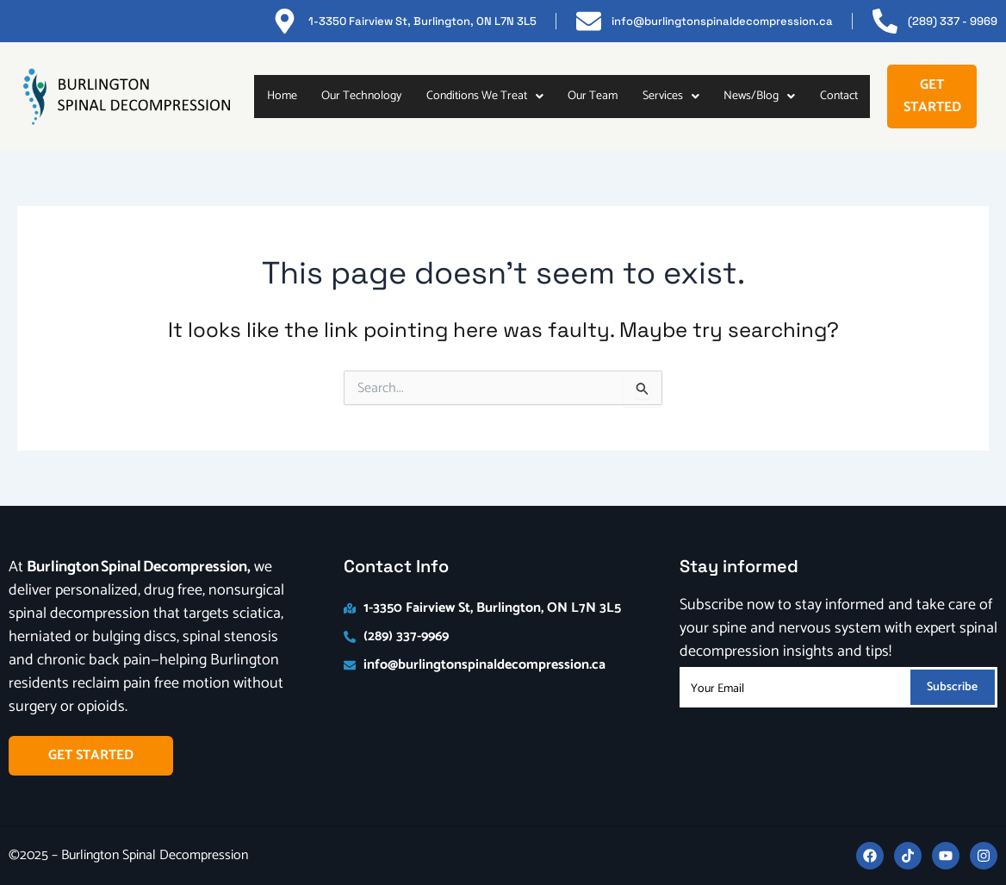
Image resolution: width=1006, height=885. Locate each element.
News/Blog (759, 96)
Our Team (593, 96)
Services (671, 96)
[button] (484, 96)
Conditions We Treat (484, 96)
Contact (839, 96)
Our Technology (361, 96)
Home (282, 96)
